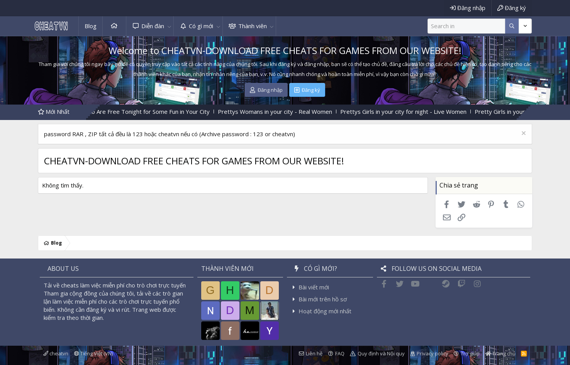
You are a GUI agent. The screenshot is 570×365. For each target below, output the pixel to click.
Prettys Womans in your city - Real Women (284, 111)
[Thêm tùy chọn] (512, 26)
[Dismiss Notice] (522, 134)
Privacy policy (432, 353)
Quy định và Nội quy (381, 353)
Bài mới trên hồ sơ (323, 299)
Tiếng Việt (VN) (93, 353)
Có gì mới (201, 26)
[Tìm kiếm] (466, 26)
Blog (91, 26)
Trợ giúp (470, 353)
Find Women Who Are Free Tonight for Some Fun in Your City (138, 111)
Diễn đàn (152, 26)
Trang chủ (114, 26)
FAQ (339, 353)
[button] (169, 26)
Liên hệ (314, 353)
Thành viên (252, 26)
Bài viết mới (314, 287)
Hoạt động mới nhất (325, 311)
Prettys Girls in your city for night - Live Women (412, 111)
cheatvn (55, 353)
